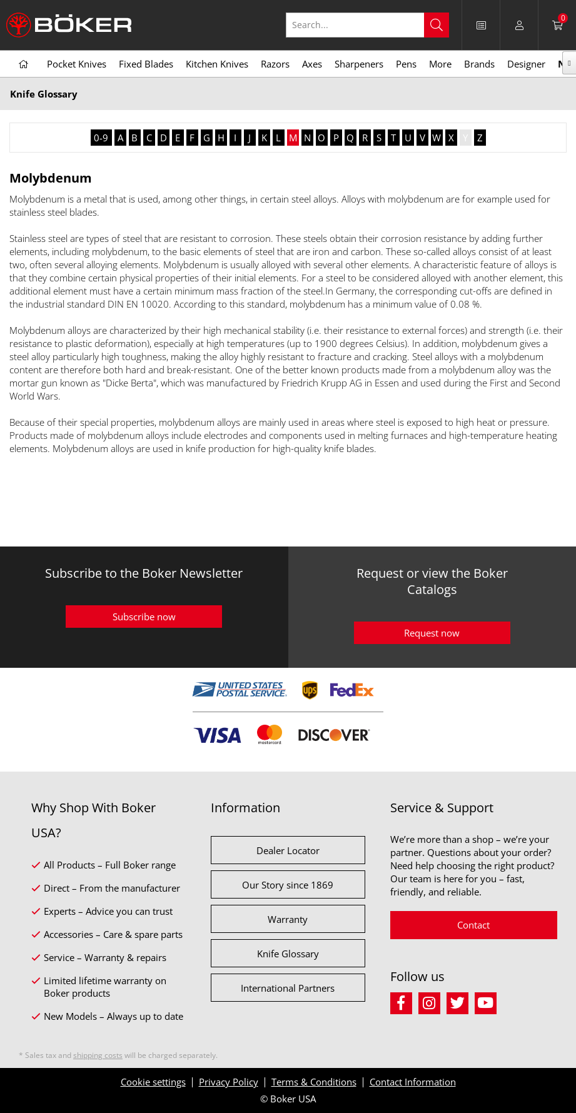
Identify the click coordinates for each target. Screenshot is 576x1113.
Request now (432, 633)
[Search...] (367, 25)
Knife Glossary (288, 953)
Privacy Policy (228, 1081)
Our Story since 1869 (287, 885)
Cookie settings (153, 1081)
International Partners (288, 988)
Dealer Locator (288, 850)
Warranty (288, 919)
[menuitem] (481, 25)
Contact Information (413, 1081)
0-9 (101, 137)
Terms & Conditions (313, 1081)
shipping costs (98, 1055)
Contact (473, 925)
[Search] (436, 25)
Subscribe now (144, 616)
